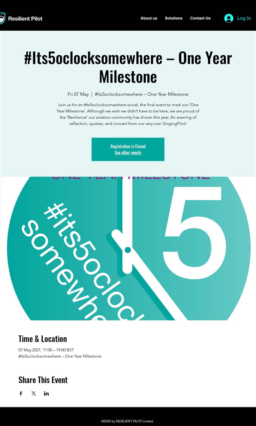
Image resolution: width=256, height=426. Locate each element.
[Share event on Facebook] (20, 393)
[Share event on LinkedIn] (46, 393)
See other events (128, 152)
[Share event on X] (33, 393)
